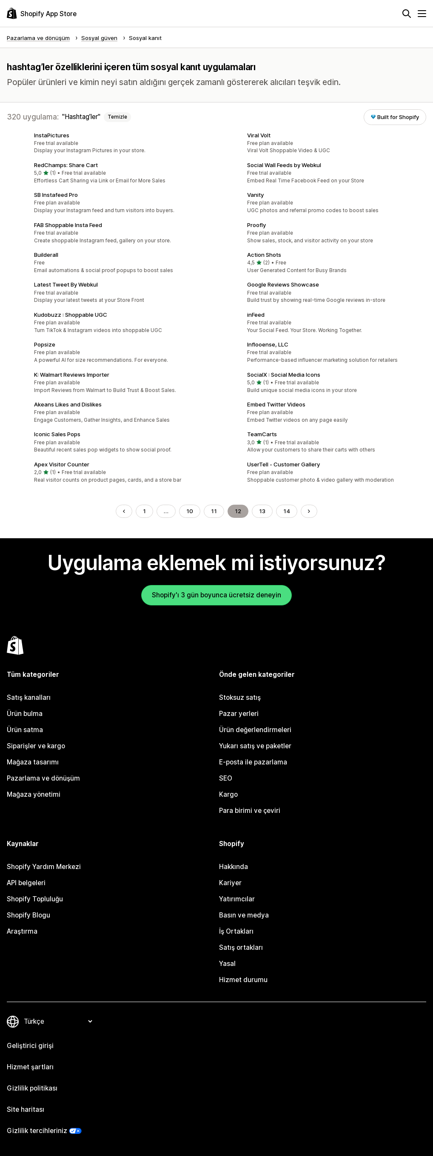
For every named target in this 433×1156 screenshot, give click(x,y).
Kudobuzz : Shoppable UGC (70, 314)
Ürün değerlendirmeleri (255, 730)
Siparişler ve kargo (36, 746)
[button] (110, 143)
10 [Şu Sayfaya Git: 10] (189, 511)
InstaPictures (51, 135)
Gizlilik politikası (32, 1088)
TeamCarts (262, 434)
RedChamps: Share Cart (66, 165)
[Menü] (422, 13)
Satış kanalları (29, 697)
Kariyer (230, 883)
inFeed (256, 314)
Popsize (44, 344)
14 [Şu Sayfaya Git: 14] (286, 511)
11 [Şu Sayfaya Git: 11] (214, 511)
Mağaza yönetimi (33, 794)
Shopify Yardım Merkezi (44, 867)
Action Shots (264, 254)
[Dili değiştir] (58, 1021)
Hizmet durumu (243, 980)
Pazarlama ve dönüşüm (43, 778)
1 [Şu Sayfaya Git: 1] (144, 511)
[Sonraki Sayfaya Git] (309, 511)
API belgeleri (26, 883)
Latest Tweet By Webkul (66, 284)
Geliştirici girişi (30, 1046)
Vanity (255, 194)
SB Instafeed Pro (56, 194)
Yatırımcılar (237, 899)
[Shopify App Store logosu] (42, 13)
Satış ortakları (241, 947)
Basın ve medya (244, 915)
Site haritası (25, 1109)
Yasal (227, 964)
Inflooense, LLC (267, 344)
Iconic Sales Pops (57, 434)
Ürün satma (25, 730)
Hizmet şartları (30, 1067)
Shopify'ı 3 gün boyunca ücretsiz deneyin (216, 595)
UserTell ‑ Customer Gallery (283, 464)
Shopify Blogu (28, 915)
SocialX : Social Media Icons (283, 374)
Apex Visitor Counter (61, 464)
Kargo (228, 794)
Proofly (256, 225)
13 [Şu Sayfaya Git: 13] (262, 511)
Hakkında (233, 867)
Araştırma (22, 931)
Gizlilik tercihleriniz (37, 1131)
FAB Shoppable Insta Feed (68, 225)
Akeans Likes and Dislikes (68, 404)
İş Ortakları (236, 931)
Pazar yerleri (239, 714)
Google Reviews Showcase (283, 284)
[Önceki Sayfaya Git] (124, 511)
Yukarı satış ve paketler (255, 746)
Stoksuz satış (240, 697)
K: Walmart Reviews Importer (71, 374)
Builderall (46, 254)
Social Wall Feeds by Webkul (284, 165)
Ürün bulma (25, 714)
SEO (225, 778)
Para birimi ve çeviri (249, 811)
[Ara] (406, 13)
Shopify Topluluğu (35, 899)
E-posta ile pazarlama (253, 762)
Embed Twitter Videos (276, 404)
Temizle (117, 117)
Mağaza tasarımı (33, 762)
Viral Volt (259, 135)
